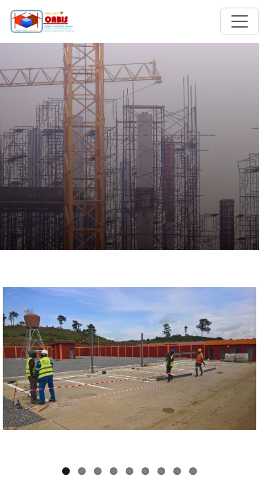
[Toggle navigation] (239, 21)
